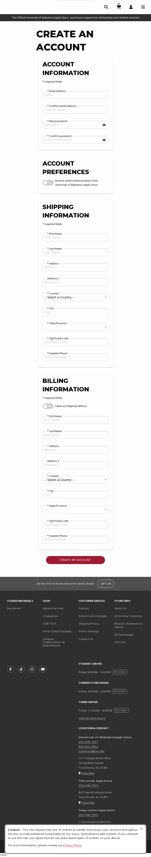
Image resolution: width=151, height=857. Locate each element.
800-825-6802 (88, 746)
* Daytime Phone (57, 353)
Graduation (50, 616)
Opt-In (106, 583)
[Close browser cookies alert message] (141, 828)
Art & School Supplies (57, 631)
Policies (84, 608)
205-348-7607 (88, 742)
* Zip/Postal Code (57, 338)
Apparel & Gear (53, 608)
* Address (53, 263)
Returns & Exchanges (93, 616)
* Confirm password (59, 136)
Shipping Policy (89, 623)
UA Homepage (130, 634)
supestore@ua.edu (91, 751)
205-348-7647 (88, 815)
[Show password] (104, 125)
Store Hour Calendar (130, 616)
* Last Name (54, 248)
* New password (57, 121)
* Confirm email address (61, 106)
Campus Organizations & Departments (59, 642)
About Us (120, 608)
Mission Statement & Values (128, 625)
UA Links (120, 642)
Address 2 (53, 278)
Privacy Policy (72, 845)
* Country (53, 293)
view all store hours (92, 718)
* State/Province (57, 323)
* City (50, 308)
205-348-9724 (88, 785)
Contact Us (86, 639)
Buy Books (14, 608)
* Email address (56, 91)
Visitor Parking (88, 631)
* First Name (54, 233)
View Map (88, 773)
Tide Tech (49, 623)
